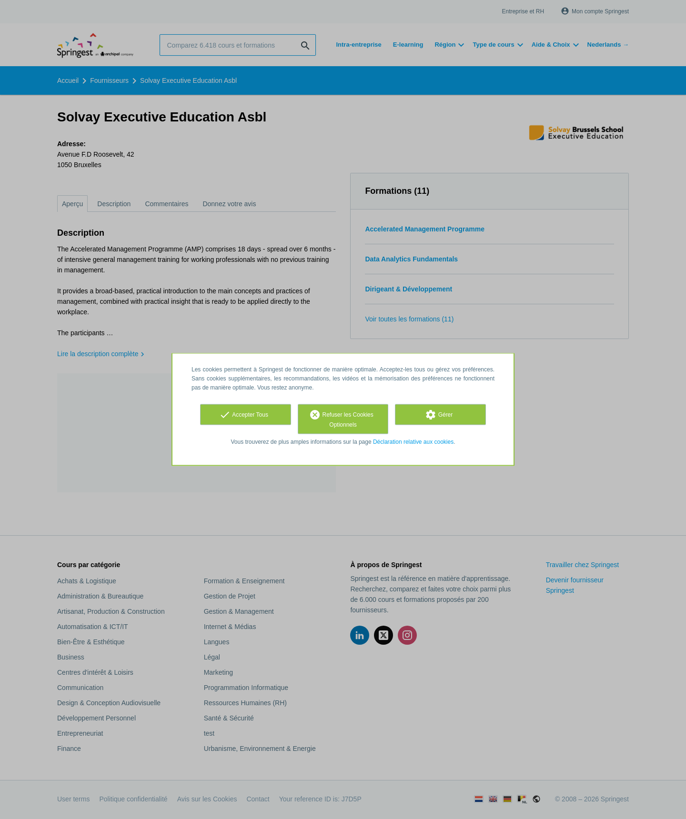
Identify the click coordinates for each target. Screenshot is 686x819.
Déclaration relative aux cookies (413, 442)
